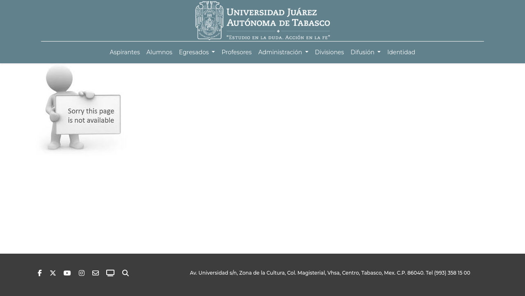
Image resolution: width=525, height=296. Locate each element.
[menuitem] (124, 52)
